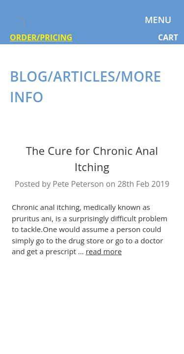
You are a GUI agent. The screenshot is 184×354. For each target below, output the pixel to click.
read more (104, 251)
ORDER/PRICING (41, 37)
